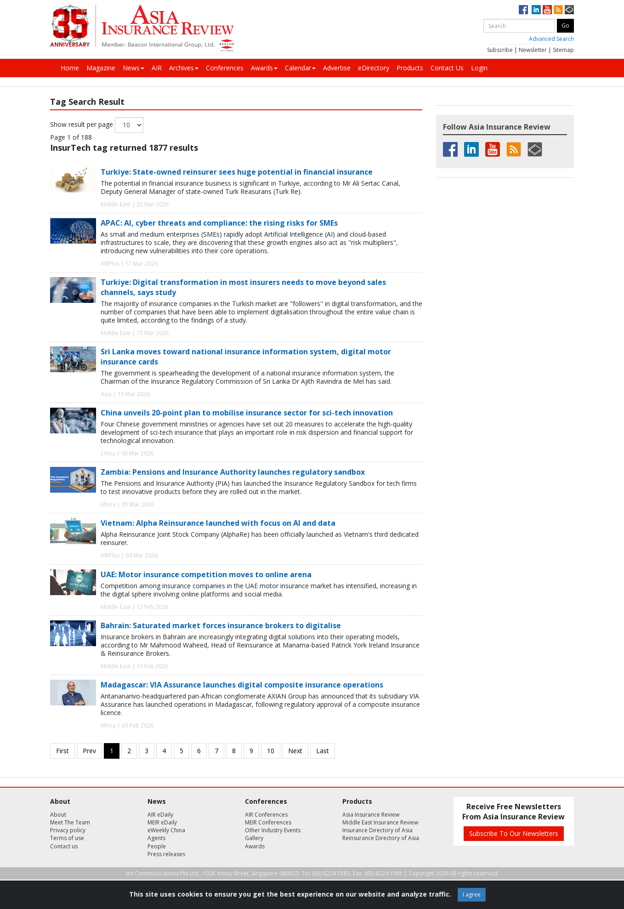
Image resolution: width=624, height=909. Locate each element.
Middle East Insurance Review (380, 822)
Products (410, 67)
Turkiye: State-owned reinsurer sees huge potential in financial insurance (237, 172)
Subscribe (500, 50)
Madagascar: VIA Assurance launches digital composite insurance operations (242, 685)
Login (479, 67)
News (133, 67)
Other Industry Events (273, 830)
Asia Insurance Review (370, 814)
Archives (184, 67)
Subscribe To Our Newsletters (513, 833)
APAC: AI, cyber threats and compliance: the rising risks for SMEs (219, 223)
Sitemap (563, 50)
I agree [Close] (472, 894)
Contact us (64, 846)
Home (70, 67)
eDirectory (373, 67)
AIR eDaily (160, 814)
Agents (156, 838)
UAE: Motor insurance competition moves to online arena (206, 574)
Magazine (100, 67)
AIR (157, 67)
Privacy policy (67, 830)
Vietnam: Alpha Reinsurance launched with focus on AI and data (218, 523)
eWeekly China (166, 830)
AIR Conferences (266, 814)
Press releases (166, 854)
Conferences (225, 67)
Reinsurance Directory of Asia (380, 838)
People (156, 846)
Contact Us (447, 67)
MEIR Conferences (268, 822)
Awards (264, 67)
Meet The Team (70, 822)
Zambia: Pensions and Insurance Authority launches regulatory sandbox (233, 472)
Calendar (300, 67)
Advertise (337, 67)
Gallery (254, 838)
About (58, 814)
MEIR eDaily (162, 822)
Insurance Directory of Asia (377, 830)
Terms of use (67, 838)
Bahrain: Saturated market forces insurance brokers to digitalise (221, 625)
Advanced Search (551, 39)
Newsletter (533, 50)
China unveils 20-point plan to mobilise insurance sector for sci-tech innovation (247, 413)
